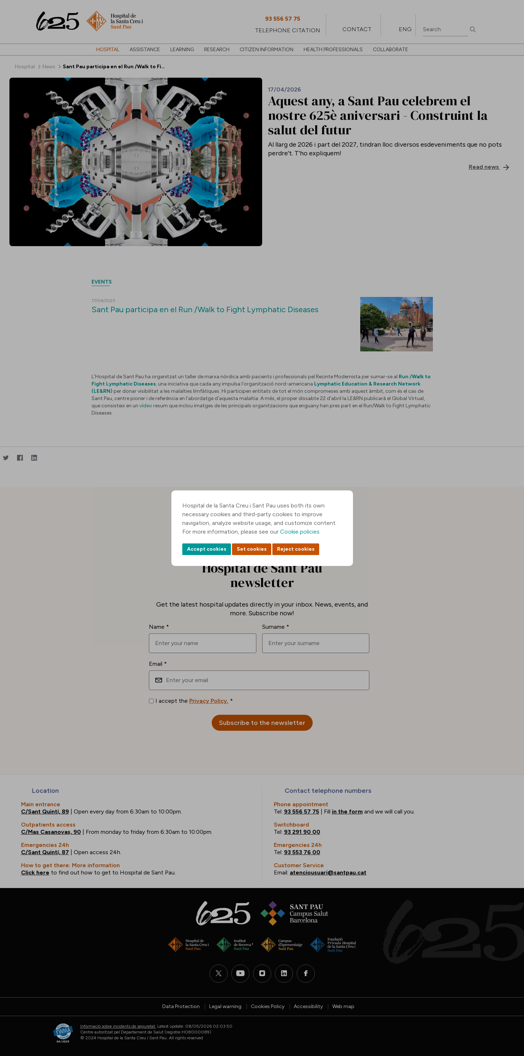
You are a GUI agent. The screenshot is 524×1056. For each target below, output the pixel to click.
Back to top (506, 1010)
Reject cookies (295, 549)
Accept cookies (206, 549)
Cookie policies (300, 531)
